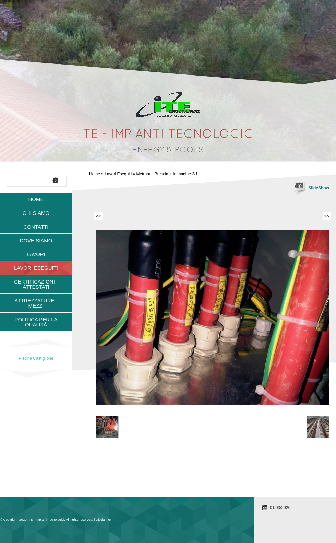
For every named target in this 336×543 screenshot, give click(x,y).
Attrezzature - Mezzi (35, 303)
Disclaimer (103, 519)
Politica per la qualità (35, 321)
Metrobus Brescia (152, 174)
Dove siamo (36, 240)
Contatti (36, 227)
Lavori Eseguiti (118, 174)
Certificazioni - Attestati (36, 284)
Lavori (36, 254)
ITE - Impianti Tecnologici (168, 134)
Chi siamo (36, 213)
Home (94, 174)
